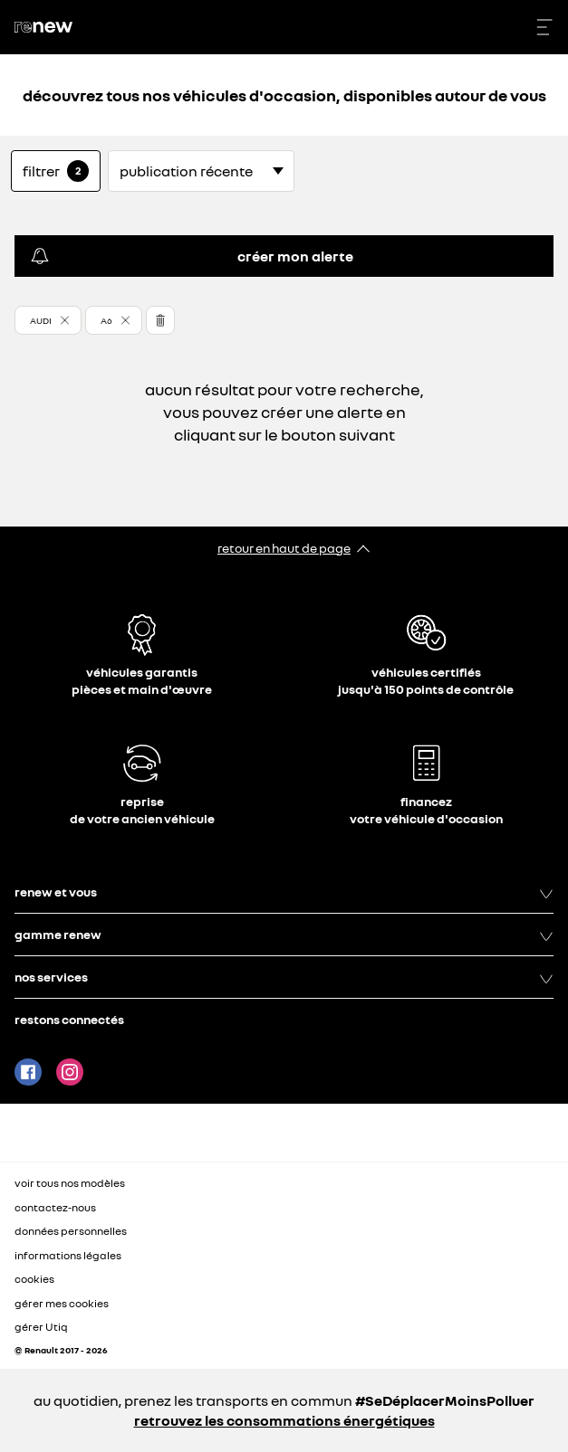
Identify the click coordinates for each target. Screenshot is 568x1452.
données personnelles (70, 1231)
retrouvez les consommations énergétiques (284, 1420)
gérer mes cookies (61, 1303)
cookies (34, 1279)
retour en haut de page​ (284, 547)
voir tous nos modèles (69, 1183)
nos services (284, 977)
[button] (48, 320)
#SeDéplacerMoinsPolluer (444, 1400)
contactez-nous (55, 1207)
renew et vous (284, 892)
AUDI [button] (41, 320)
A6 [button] (106, 320)
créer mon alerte (191, 256)
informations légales (67, 1255)
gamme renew (284, 934)
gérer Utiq (41, 1326)
